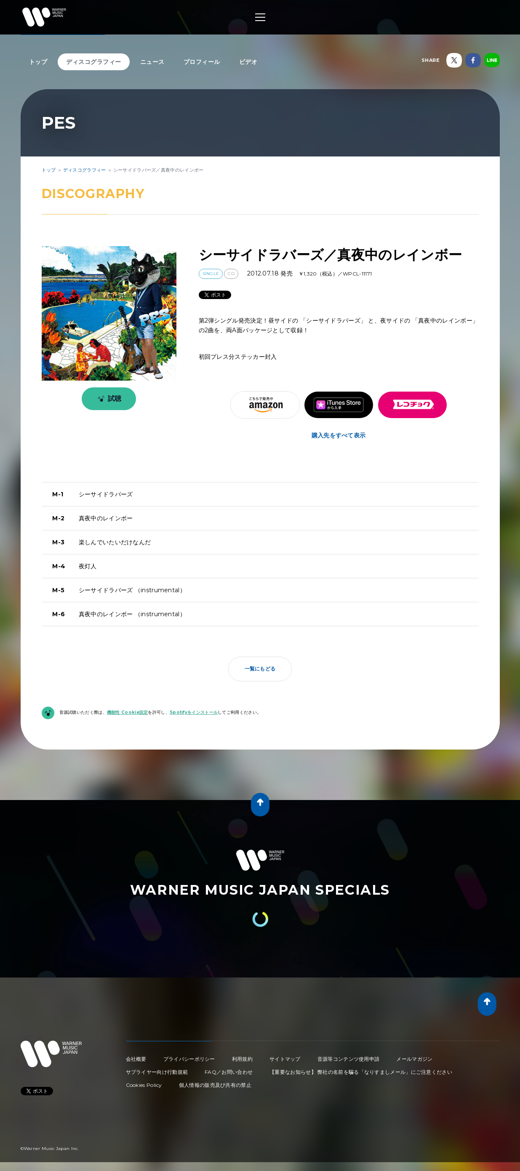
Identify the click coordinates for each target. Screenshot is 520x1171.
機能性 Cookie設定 (127, 712)
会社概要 (136, 1059)
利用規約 (242, 1059)
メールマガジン (414, 1059)
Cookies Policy (144, 1085)
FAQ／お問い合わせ (229, 1072)
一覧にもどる (260, 668)
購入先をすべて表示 (339, 435)
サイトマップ (285, 1059)
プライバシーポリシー (189, 1059)
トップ (38, 62)
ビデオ (248, 62)
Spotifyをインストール (194, 712)
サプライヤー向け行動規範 (157, 1072)
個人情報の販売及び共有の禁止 (215, 1085)
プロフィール (202, 62)
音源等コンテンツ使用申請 (348, 1059)
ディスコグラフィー (93, 62)
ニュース (152, 62)
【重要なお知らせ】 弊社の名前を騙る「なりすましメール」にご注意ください (360, 1072)
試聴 (108, 398)
